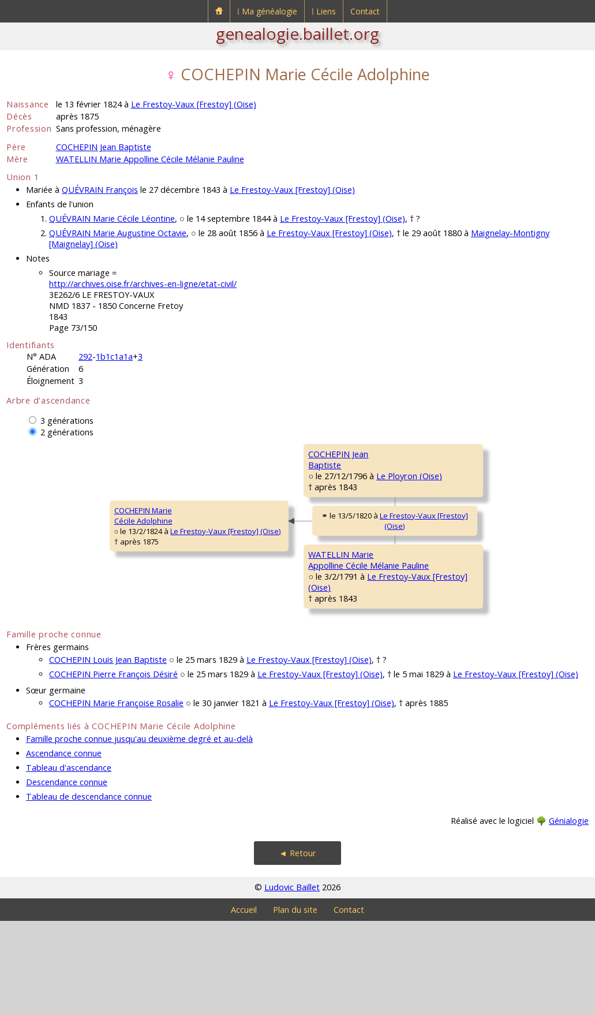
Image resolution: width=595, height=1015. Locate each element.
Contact (365, 11)
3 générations (66, 420)
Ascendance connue (64, 847)
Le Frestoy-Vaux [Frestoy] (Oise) (193, 104)
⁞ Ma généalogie (267, 11)
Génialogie (569, 914)
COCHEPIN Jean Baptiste (103, 146)
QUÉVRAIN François (100, 189)
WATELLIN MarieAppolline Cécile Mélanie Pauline (267, 632)
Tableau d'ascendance (68, 861)
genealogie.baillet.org (297, 33)
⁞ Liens (324, 11)
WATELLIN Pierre (435, 592)
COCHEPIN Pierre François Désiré (113, 768)
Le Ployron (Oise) (300, 509)
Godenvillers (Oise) (481, 544)
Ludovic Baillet (292, 981)
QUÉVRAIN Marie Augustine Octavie (117, 232)
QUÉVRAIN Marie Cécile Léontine (112, 218)
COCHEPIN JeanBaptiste (236, 493)
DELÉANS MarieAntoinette (433, 528)
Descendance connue (66, 876)
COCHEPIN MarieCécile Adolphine (43, 563)
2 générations (66, 432)
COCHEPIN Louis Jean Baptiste (108, 753)
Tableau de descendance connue (89, 890)
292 (85, 356)
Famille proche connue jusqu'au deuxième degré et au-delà (139, 832)
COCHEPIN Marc (434, 454)
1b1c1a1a (114, 356)
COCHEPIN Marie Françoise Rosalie (116, 797)
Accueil (244, 1003)
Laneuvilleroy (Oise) (483, 682)
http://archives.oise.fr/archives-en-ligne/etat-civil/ (143, 283)
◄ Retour (297, 947)
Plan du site (295, 1003)
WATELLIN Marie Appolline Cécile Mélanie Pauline (150, 159)
